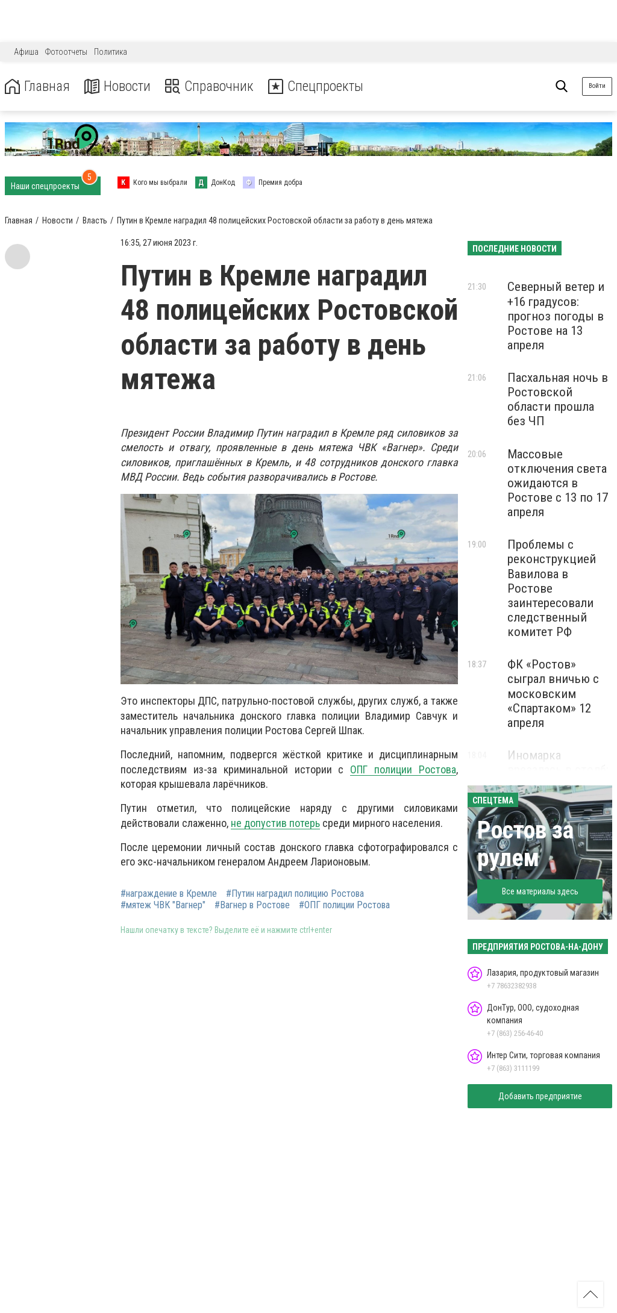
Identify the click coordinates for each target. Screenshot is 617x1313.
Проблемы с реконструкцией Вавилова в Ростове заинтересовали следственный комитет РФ (551, 588)
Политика (110, 52)
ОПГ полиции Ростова (403, 769)
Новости (120, 86)
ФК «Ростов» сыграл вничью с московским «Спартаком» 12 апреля (553, 693)
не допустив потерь (275, 823)
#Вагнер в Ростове (252, 905)
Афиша (26, 52)
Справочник (213, 86)
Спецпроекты (321, 86)
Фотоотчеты (66, 52)
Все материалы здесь (540, 891)
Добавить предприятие (540, 1096)
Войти (597, 86)
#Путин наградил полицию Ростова (295, 893)
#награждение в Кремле (169, 893)
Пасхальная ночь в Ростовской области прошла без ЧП (557, 399)
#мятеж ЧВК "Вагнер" (163, 905)
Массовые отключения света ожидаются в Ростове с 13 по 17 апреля (557, 483)
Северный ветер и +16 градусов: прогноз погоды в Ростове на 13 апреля (555, 315)
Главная (38, 86)
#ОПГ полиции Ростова (344, 905)
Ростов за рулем (525, 844)
